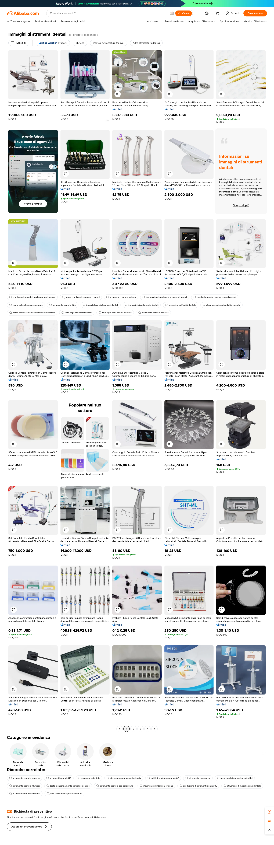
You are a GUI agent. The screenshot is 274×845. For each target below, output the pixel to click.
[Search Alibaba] (108, 13)
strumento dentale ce (197, 778)
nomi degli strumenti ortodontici (235, 778)
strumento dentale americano (156, 785)
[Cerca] (183, 13)
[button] (172, 13)
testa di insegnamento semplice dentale (68, 785)
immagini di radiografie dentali (141, 305)
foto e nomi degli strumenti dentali (81, 297)
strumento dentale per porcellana (114, 785)
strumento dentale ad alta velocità (221, 305)
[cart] (218, 13)
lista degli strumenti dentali (77, 312)
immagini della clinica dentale (115, 312)
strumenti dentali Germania (24, 793)
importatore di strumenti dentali (100, 305)
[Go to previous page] (119, 729)
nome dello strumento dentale (26, 305)
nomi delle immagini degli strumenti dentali (32, 297)
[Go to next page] (154, 729)
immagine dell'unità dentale (180, 305)
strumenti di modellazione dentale (242, 785)
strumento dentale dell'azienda (124, 778)
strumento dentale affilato (121, 297)
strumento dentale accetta (153, 312)
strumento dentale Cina (62, 305)
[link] (269, 811)
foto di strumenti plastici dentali (64, 793)
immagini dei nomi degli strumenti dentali (164, 297)
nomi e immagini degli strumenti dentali (214, 297)
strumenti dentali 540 (58, 778)
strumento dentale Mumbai (24, 785)
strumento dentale (89, 778)
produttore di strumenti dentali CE (198, 785)
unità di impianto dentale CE (163, 778)
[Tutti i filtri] (18, 43)
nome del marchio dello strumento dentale (32, 312)
